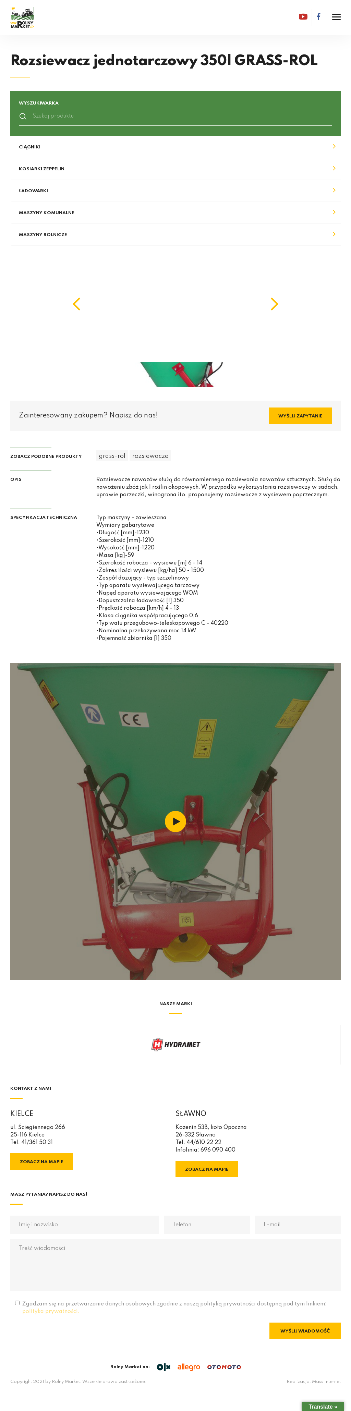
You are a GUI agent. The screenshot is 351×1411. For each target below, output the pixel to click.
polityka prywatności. (51, 1311)
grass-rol (112, 456)
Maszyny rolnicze (43, 235)
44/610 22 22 (203, 1142)
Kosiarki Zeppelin (41, 169)
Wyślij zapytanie (300, 416)
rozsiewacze (150, 456)
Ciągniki (29, 147)
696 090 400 (218, 1150)
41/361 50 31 (37, 1142)
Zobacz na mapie (41, 1162)
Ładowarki (33, 191)
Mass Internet (326, 1381)
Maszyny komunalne (46, 213)
